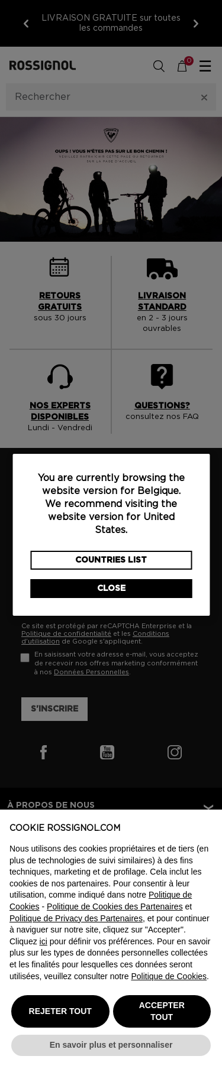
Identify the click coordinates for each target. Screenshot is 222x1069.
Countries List (111, 560)
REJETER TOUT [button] (60, 1011)
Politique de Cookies (169, 976)
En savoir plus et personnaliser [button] (111, 1044)
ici (43, 941)
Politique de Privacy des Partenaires (76, 918)
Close (111, 588)
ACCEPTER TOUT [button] (162, 1011)
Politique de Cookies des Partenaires (115, 906)
